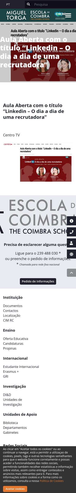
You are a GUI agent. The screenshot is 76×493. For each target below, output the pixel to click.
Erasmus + (11, 371)
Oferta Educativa (15, 338)
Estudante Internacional (21, 367)
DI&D (7, 395)
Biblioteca (10, 423)
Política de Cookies (52, 481)
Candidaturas (13, 343)
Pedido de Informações (38, 281)
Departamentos (15, 427)
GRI (5, 376)
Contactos (10, 310)
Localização (11, 315)
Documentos (12, 306)
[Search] (54, 4)
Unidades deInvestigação (12, 402)
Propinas (9, 348)
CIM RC (8, 320)
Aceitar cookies (15, 489)
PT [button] (8, 4)
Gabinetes (10, 432)
